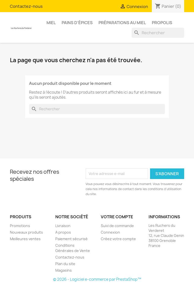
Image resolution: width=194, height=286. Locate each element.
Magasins (63, 270)
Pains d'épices (77, 22)
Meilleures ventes (25, 238)
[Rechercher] (158, 33)
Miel (51, 22)
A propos (63, 232)
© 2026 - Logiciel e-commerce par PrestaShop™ (97, 279)
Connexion (110, 232)
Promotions (20, 225)
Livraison (62, 225)
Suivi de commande (117, 225)
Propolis (162, 22)
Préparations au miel (122, 22)
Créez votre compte (118, 238)
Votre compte (117, 217)
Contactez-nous (26, 6)
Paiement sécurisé (71, 238)
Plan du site (65, 263)
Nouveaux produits (26, 232)
